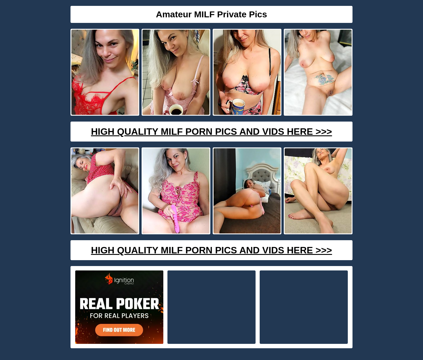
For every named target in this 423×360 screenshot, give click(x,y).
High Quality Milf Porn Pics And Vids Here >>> (211, 131)
